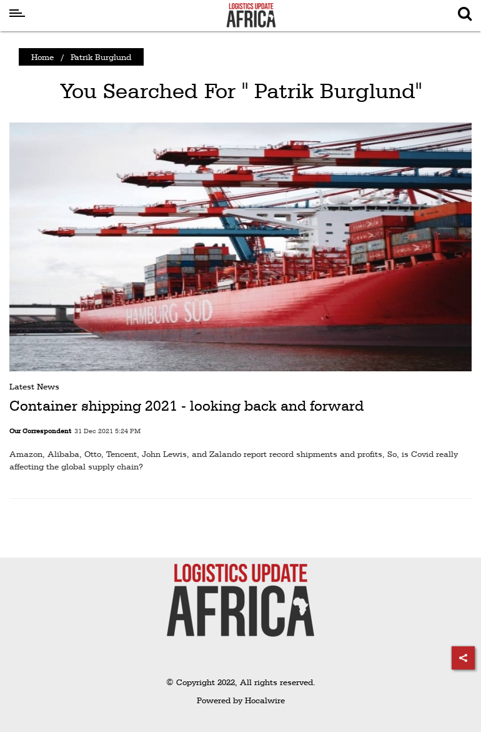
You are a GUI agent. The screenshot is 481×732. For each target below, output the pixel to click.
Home (42, 57)
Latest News (34, 386)
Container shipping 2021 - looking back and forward (186, 405)
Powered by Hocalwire (241, 700)
